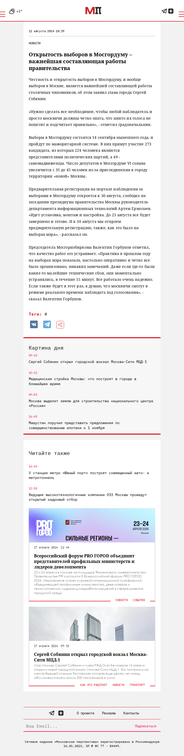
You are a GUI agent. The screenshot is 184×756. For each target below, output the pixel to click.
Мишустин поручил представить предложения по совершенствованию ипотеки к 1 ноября (74, 425)
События (139, 600)
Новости (35, 43)
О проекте (85, 713)
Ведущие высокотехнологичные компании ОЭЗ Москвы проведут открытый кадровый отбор (88, 497)
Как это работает (93, 685)
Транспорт (137, 685)
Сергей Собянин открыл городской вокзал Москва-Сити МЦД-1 (88, 361)
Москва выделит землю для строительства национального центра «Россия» (91, 403)
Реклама (108, 713)
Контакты (131, 713)
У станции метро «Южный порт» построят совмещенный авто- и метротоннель (89, 475)
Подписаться (145, 726)
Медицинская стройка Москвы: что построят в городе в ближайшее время (82, 381)
